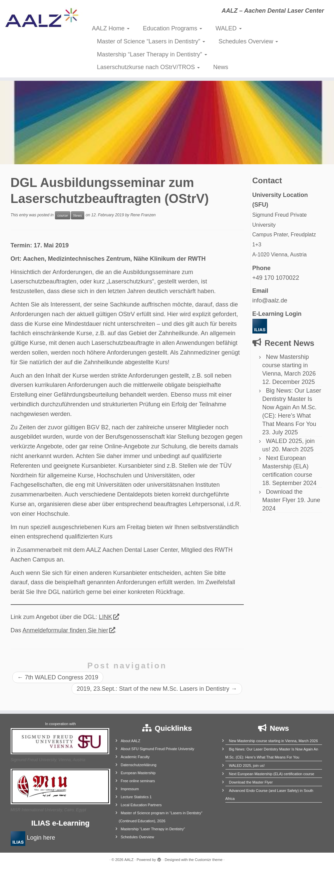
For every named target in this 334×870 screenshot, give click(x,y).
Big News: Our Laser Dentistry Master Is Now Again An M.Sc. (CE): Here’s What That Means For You (291, 407)
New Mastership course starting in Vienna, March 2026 (289, 365)
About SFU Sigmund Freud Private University (157, 749)
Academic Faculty (135, 757)
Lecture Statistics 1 (136, 797)
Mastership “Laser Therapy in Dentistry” (152, 54)
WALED (228, 28)
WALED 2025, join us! (247, 766)
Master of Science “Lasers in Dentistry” (151, 41)
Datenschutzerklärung (139, 765)
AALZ (129, 860)
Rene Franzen (143, 215)
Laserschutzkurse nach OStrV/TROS (148, 67)
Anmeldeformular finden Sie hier (69, 630)
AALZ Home (111, 28)
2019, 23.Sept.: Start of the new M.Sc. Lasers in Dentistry (157, 688)
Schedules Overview (248, 41)
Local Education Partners (141, 805)
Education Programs (172, 28)
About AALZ (131, 741)
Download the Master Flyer (251, 782)
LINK (109, 617)
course (62, 215)
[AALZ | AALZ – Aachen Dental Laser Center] (39, 20)
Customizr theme (208, 860)
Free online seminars (138, 781)
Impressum (130, 789)
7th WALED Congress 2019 (57, 677)
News (220, 67)
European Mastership (138, 773)
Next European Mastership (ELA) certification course (287, 466)
